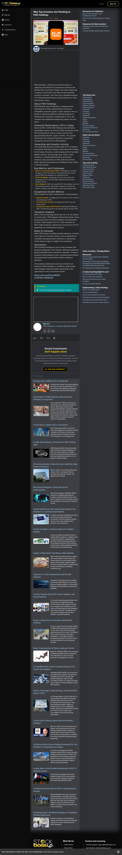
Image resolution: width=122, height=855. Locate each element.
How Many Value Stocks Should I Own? (95, 300)
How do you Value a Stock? (91, 290)
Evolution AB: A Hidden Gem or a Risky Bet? (50, 381)
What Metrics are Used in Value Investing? (96, 302)
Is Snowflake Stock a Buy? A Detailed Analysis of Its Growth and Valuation (54, 668)
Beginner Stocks (88, 175)
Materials (85, 123)
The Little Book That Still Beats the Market (96, 268)
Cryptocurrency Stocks (90, 183)
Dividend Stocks (88, 101)
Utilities (85, 121)
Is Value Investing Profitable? (92, 284)
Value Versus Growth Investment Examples (96, 297)
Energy (85, 119)
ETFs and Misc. (87, 159)
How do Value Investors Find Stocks (94, 295)
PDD (44, 324)
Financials (86, 111)
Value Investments (88, 169)
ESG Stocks (86, 177)
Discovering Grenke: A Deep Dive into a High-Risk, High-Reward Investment (55, 465)
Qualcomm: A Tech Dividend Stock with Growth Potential (52, 575)
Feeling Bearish (87, 99)
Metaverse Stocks (88, 181)
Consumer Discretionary (90, 127)
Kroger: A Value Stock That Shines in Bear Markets (53, 553)
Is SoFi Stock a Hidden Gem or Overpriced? (50, 425)
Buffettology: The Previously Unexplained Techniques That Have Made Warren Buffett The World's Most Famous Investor (96, 263)
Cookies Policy (68, 845)
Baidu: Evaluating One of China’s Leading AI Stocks (53, 648)
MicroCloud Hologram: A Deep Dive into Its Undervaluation (50, 488)
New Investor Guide (89, 187)
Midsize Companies (89, 105)
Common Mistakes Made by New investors (96, 31)
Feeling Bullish (87, 97)
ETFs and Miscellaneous (90, 132)
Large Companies (88, 103)
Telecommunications (89, 117)
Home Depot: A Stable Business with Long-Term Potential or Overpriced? (52, 398)
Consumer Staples (88, 125)
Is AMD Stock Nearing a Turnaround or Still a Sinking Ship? (54, 443)
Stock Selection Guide (89, 167)
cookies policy (58, 852)
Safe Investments (88, 179)
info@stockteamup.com (103, 848)
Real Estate (86, 129)
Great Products (87, 173)
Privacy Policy (68, 848)
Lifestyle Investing (88, 165)
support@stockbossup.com (107, 845)
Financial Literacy (88, 171)
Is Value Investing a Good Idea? (92, 274)
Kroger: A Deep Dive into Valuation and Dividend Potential (52, 621)
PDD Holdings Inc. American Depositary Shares (60, 326)
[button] (15, 10)
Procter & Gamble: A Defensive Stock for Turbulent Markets (53, 530)
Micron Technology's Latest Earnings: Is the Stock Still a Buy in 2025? (55, 692)
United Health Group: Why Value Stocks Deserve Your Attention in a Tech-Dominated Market (54, 510)
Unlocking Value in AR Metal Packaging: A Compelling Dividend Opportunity (55, 813)
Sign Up (113, 4)
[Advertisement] (56, 67)
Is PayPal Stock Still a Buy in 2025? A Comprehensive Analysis (54, 789)
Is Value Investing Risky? (90, 292)
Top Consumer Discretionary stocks (56, 290)
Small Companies (88, 107)
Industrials (86, 109)
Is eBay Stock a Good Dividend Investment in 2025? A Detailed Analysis (54, 769)
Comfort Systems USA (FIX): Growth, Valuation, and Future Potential (54, 595)
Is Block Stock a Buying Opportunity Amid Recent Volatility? (53, 721)
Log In (101, 4)
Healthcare (86, 115)
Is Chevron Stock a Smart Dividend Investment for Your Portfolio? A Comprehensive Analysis (55, 745)
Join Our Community (55, 369)
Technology (86, 113)
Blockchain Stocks (88, 185)
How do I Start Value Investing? (92, 277)
